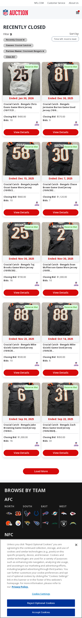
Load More (41, 471)
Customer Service (56, 3)
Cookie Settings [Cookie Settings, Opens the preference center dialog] (41, 593)
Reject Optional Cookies (41, 603)
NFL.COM (39, 3)
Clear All (10, 56)
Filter (7, 34)
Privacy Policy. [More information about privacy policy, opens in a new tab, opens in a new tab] (20, 586)
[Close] (76, 545)
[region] (41, 578)
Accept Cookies (41, 612)
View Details (21, 132)
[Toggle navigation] (77, 13)
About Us (73, 3)
